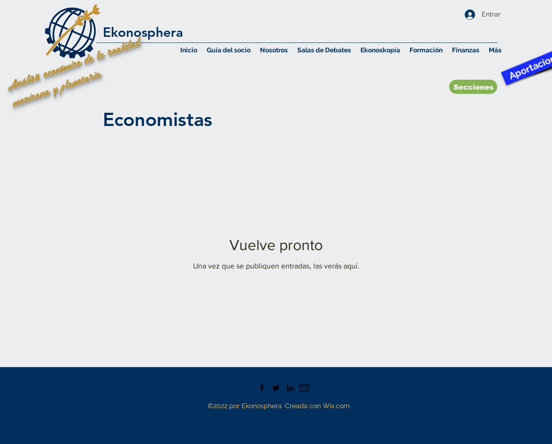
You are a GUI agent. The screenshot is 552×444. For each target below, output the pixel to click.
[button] (274, 50)
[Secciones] (473, 87)
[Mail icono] (304, 388)
